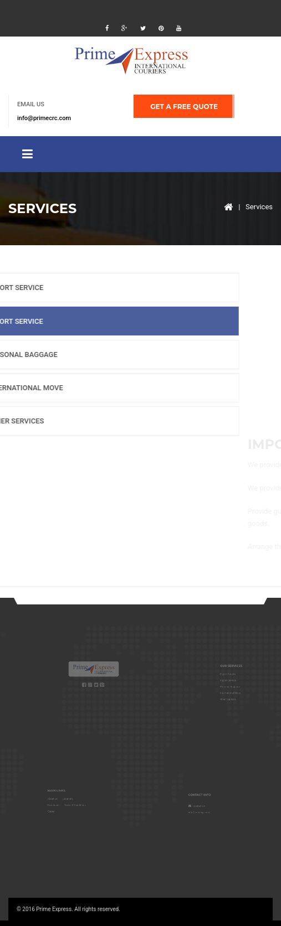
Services (259, 207)
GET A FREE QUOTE (184, 106)
